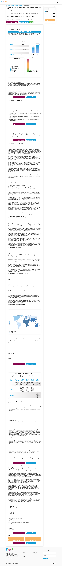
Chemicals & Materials (13, 5)
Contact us (24, 558)
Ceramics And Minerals (17, 5)
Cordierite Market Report (16, 540)
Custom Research (25, 555)
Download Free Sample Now (12, 22)
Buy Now (31, 22)
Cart (53, 6)
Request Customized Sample (23, 22)
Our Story (24, 552)
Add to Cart (50, 20)
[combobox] (51, 9)
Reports (9, 5)
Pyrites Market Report (33, 540)
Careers (24, 556)
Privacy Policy (35, 552)
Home (7, 5)
